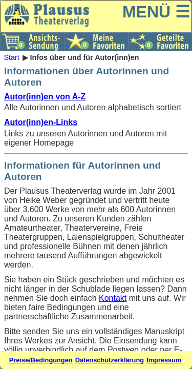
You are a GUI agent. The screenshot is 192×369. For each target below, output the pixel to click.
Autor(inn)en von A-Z (45, 96)
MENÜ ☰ (156, 12)
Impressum (163, 360)
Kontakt (112, 298)
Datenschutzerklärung (109, 360)
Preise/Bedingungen (41, 360)
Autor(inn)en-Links (40, 122)
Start (11, 57)
